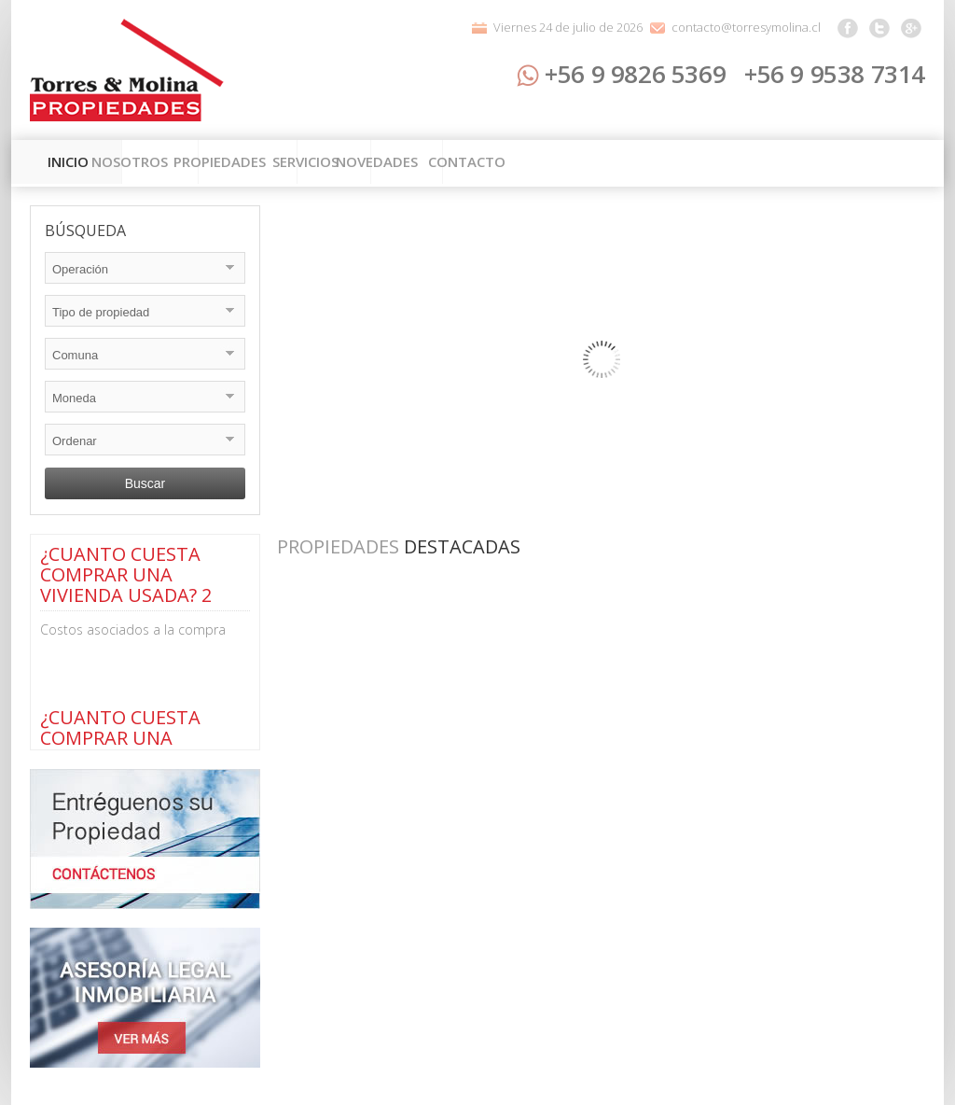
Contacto (865, 163)
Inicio (76, 163)
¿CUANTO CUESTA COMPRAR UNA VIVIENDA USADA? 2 (126, 574)
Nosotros (222, 163)
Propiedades (391, 163)
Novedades (710, 163)
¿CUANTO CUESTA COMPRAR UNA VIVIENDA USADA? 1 (126, 738)
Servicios (557, 163)
